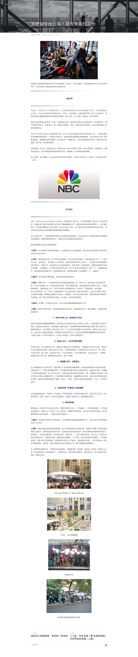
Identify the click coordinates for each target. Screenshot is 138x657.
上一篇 (33, 633)
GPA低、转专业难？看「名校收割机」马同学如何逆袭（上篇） (88, 637)
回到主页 (7, 4)
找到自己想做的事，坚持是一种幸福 (49, 635)
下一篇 (72, 633)
